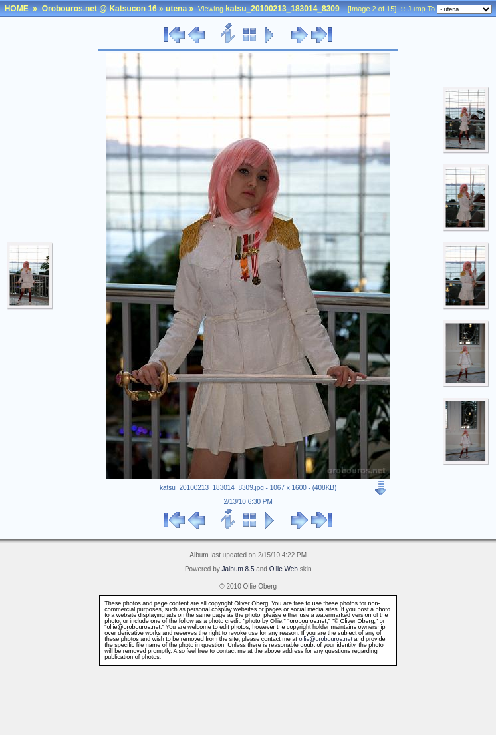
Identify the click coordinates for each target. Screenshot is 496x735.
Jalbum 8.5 (238, 569)
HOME (17, 8)
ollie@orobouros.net (325, 639)
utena (176, 8)
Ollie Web (283, 569)
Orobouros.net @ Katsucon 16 (99, 8)
